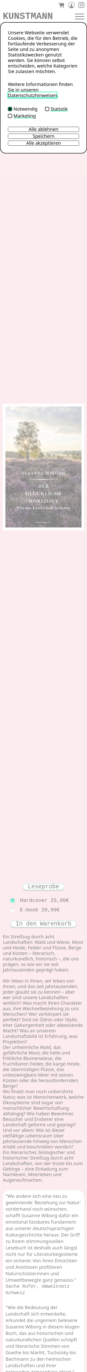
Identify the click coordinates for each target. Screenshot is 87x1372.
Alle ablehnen (43, 129)
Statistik (56, 109)
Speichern (44, 136)
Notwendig (23, 109)
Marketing (22, 116)
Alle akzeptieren (43, 143)
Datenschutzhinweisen (32, 95)
